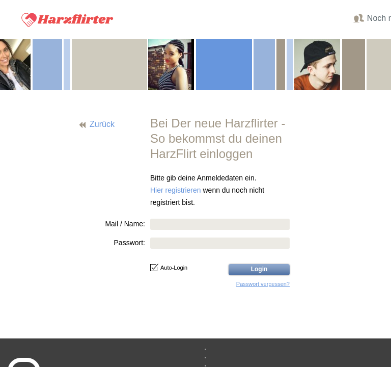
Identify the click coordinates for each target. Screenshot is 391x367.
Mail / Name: (125, 224)
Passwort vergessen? (263, 284)
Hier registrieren (175, 190)
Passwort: (129, 243)
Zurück (102, 124)
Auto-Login (168, 268)
